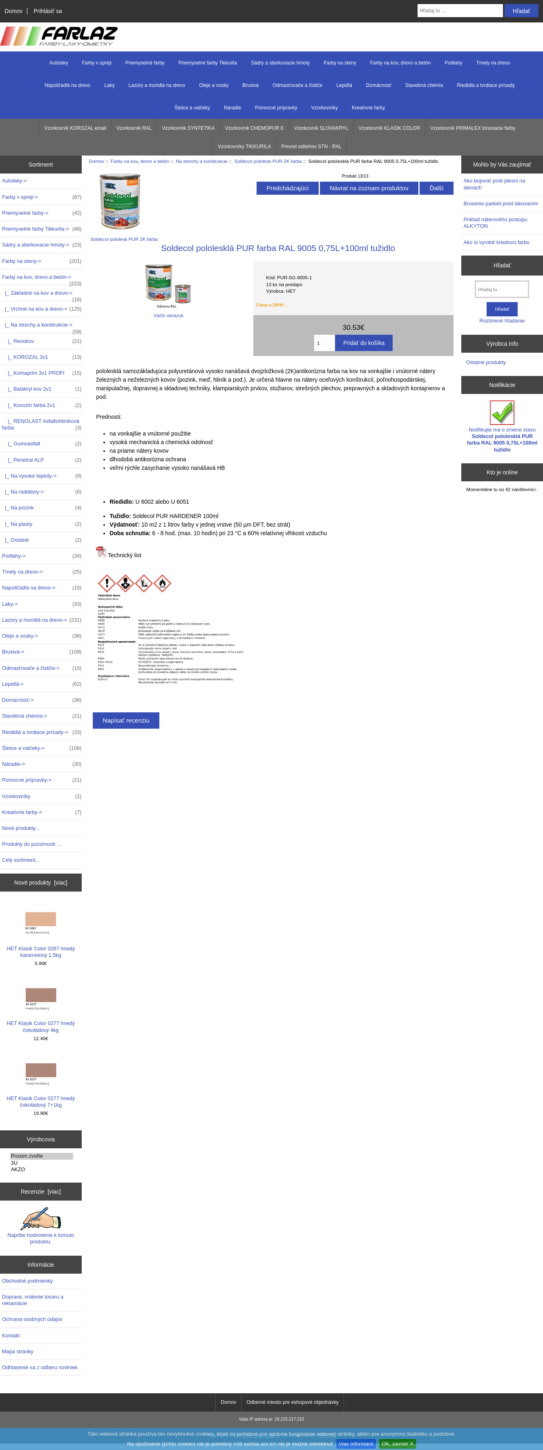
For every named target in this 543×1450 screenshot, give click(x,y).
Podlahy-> (42, 556)
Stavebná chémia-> (42, 716)
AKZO (41, 1169)
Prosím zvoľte (41, 1156)
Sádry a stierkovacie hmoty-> (42, 245)
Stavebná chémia (424, 85)
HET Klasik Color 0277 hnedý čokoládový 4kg (41, 1005)
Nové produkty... (21, 828)
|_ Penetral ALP (42, 460)
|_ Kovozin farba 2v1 (42, 405)
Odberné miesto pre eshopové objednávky (292, 1402)
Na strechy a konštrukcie (202, 161)
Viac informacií (356, 1444)
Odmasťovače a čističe (297, 85)
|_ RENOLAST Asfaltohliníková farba (42, 424)
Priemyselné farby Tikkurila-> (42, 229)
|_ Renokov (42, 341)
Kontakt (11, 1335)
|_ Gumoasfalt (42, 443)
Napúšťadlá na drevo (67, 85)
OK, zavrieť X (397, 1444)
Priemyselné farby (145, 63)
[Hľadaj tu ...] (460, 10)
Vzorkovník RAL (134, 128)
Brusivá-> (42, 652)
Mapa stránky (18, 1351)
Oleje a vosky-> (42, 636)
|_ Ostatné (42, 540)
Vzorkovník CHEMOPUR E (254, 128)
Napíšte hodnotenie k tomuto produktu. (40, 1226)
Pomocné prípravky (276, 108)
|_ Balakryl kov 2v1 (42, 389)
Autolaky (58, 63)
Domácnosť (378, 85)
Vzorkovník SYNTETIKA (188, 128)
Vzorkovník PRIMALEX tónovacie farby (472, 128)
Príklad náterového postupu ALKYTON (495, 222)
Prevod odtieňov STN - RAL (311, 146)
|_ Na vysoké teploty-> (42, 476)
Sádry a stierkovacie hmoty (280, 63)
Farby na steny (340, 63)
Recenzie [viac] (41, 1191)
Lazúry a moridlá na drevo (156, 85)
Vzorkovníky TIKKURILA (244, 146)
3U (41, 1163)
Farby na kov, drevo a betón (140, 161)
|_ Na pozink (42, 508)
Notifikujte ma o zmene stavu (502, 426)
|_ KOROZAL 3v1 (42, 357)
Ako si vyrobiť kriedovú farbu (496, 242)
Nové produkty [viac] (40, 882)
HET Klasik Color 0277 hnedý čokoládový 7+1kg (41, 1080)
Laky (109, 85)
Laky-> (42, 604)
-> (42, 279)
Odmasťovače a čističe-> (42, 668)
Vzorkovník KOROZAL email (76, 128)
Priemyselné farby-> (42, 213)
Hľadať (502, 265)
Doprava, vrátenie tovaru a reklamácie (32, 1300)
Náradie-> (42, 764)
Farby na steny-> (42, 261)
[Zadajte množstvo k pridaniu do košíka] (324, 343)
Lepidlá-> (42, 684)
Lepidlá (344, 85)
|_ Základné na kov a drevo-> (42, 295)
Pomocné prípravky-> (42, 780)
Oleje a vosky (213, 85)
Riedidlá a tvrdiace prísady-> (42, 732)
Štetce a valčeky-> (42, 748)
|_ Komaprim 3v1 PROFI (42, 373)
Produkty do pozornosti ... (31, 844)
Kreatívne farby (368, 108)
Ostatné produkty (486, 362)
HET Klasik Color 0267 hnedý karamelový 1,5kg (41, 930)
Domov (13, 11)
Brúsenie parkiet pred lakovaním (500, 203)
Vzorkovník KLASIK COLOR (389, 128)
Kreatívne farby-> (42, 812)
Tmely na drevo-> (42, 572)
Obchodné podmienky (27, 1281)
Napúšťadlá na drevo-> (42, 588)
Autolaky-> (14, 181)
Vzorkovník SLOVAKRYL (321, 128)
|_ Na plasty (42, 524)
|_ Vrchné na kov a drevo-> (42, 309)
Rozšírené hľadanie (502, 321)
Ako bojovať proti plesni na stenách (494, 184)
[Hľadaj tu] (502, 289)
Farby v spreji (97, 63)
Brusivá (250, 85)
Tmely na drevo (493, 63)
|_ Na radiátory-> (42, 492)
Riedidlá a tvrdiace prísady (485, 85)
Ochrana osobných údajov (32, 1319)
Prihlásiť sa (48, 11)
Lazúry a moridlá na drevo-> (42, 620)
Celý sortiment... (21, 860)
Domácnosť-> (42, 700)
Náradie (232, 108)
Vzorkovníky (324, 108)
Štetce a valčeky (192, 108)
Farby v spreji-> (42, 197)
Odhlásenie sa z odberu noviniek (40, 1367)
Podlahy (453, 63)
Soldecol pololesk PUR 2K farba (268, 161)
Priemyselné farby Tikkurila (208, 63)
